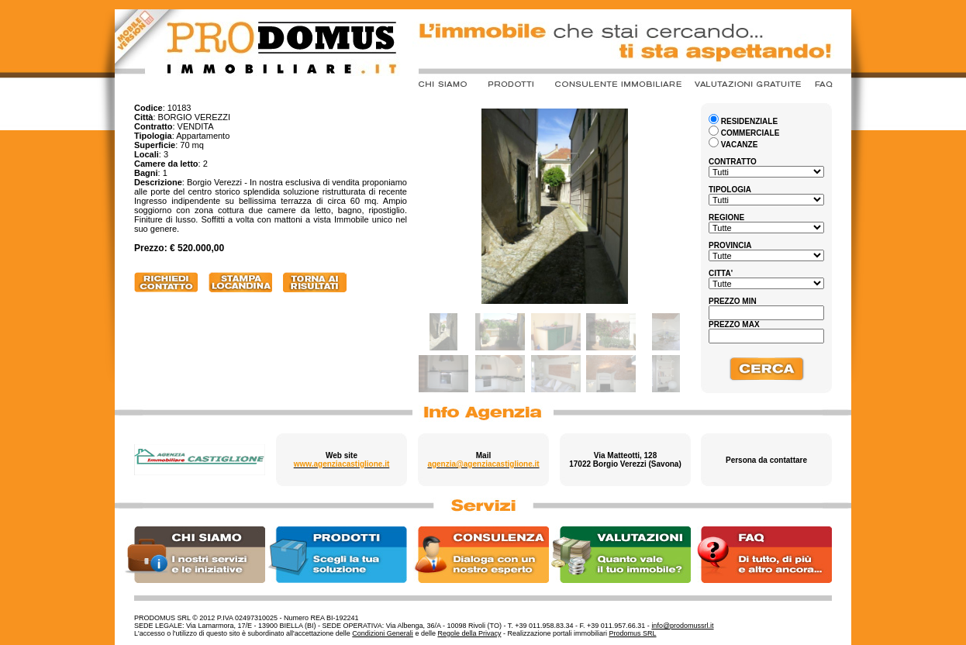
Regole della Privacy (469, 633)
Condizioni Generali (382, 633)
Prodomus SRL (633, 633)
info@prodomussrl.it (682, 625)
